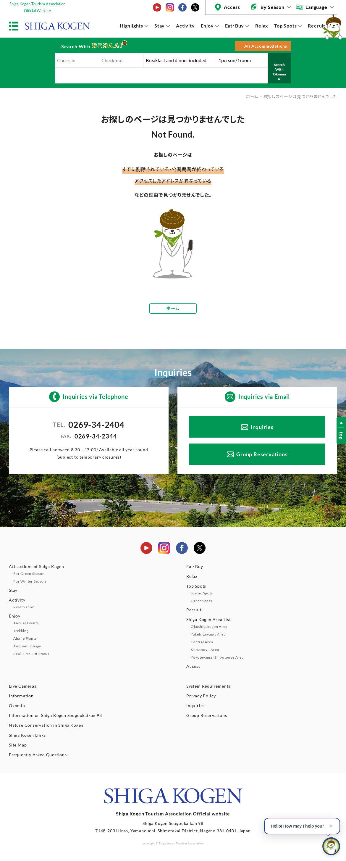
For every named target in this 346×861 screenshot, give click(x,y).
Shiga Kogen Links (27, 735)
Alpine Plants (24, 638)
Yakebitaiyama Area (208, 634)
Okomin (17, 705)
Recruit (316, 25)
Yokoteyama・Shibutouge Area (217, 657)
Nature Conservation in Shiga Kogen (46, 725)
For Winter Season (29, 581)
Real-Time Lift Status (31, 654)
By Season (272, 7)
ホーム (252, 96)
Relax (261, 25)
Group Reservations (261, 454)
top (341, 435)
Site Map (18, 744)
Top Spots (285, 25)
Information (21, 695)
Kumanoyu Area (205, 649)
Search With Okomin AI (279, 71)
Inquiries (262, 427)
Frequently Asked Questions (38, 754)
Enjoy (207, 25)
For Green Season (29, 573)
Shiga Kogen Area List (208, 619)
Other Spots (201, 601)
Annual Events (25, 623)
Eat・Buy (234, 25)
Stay (159, 25)
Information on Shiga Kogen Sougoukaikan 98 (55, 715)
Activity (185, 25)
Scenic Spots (202, 593)
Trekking (20, 630)
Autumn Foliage (27, 646)
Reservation (24, 607)
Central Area (202, 642)
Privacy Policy (201, 695)
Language (316, 7)
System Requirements (208, 686)
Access (232, 7)
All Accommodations (265, 46)
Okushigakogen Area (209, 626)
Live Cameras (22, 686)
